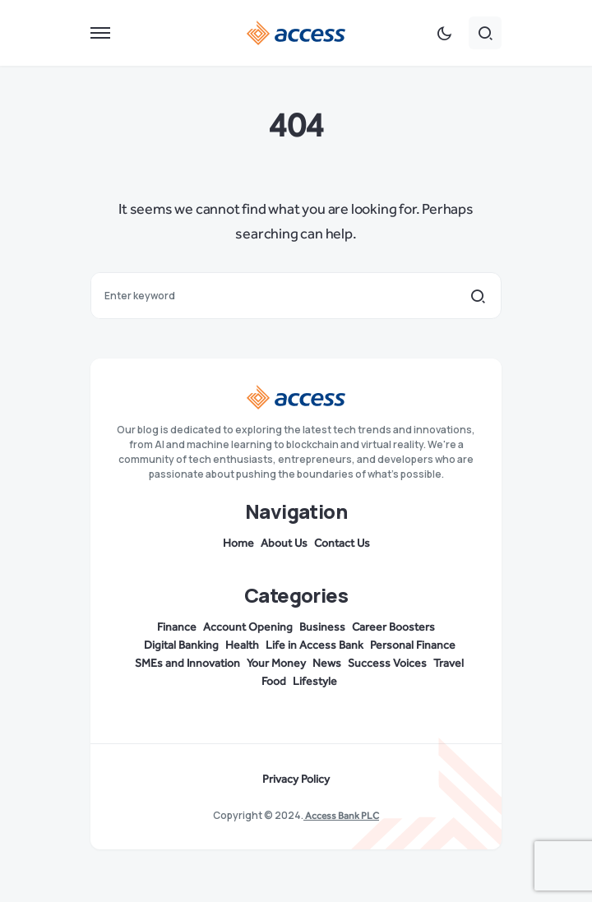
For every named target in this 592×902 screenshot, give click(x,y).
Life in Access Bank (314, 645)
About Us (284, 543)
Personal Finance (413, 645)
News (326, 663)
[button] (100, 33)
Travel (448, 663)
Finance (177, 627)
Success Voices (387, 663)
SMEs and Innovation (187, 663)
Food (273, 681)
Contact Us (342, 543)
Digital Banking (181, 645)
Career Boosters (393, 627)
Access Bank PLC (341, 815)
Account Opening (248, 627)
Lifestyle (315, 681)
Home (238, 543)
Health (242, 645)
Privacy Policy (296, 779)
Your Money (276, 663)
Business (322, 627)
